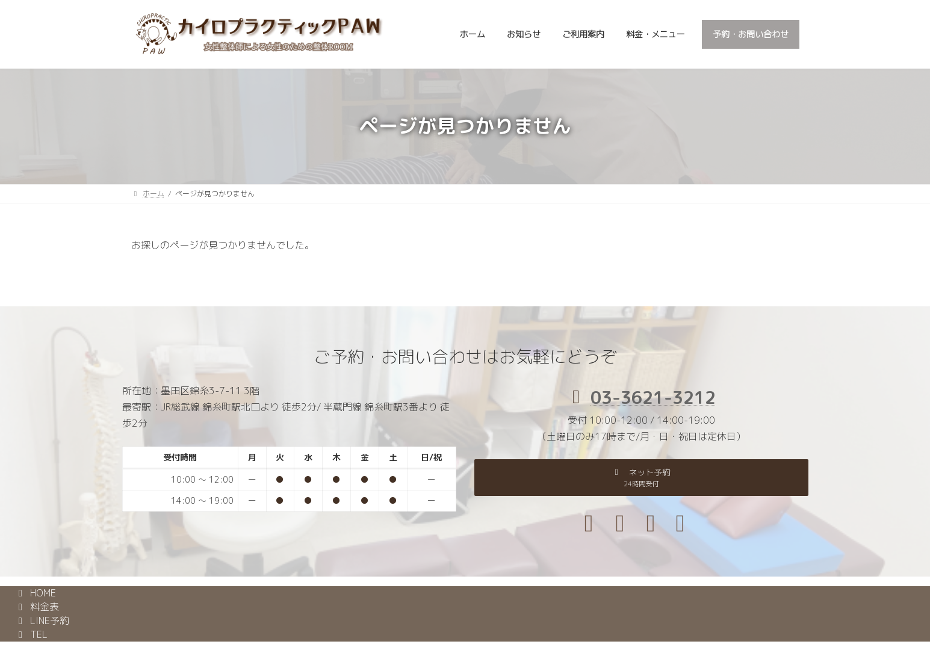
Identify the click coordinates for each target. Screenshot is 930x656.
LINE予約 (41, 620)
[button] (641, 477)
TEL (31, 634)
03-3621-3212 (653, 397)
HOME (35, 592)
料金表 (36, 606)
